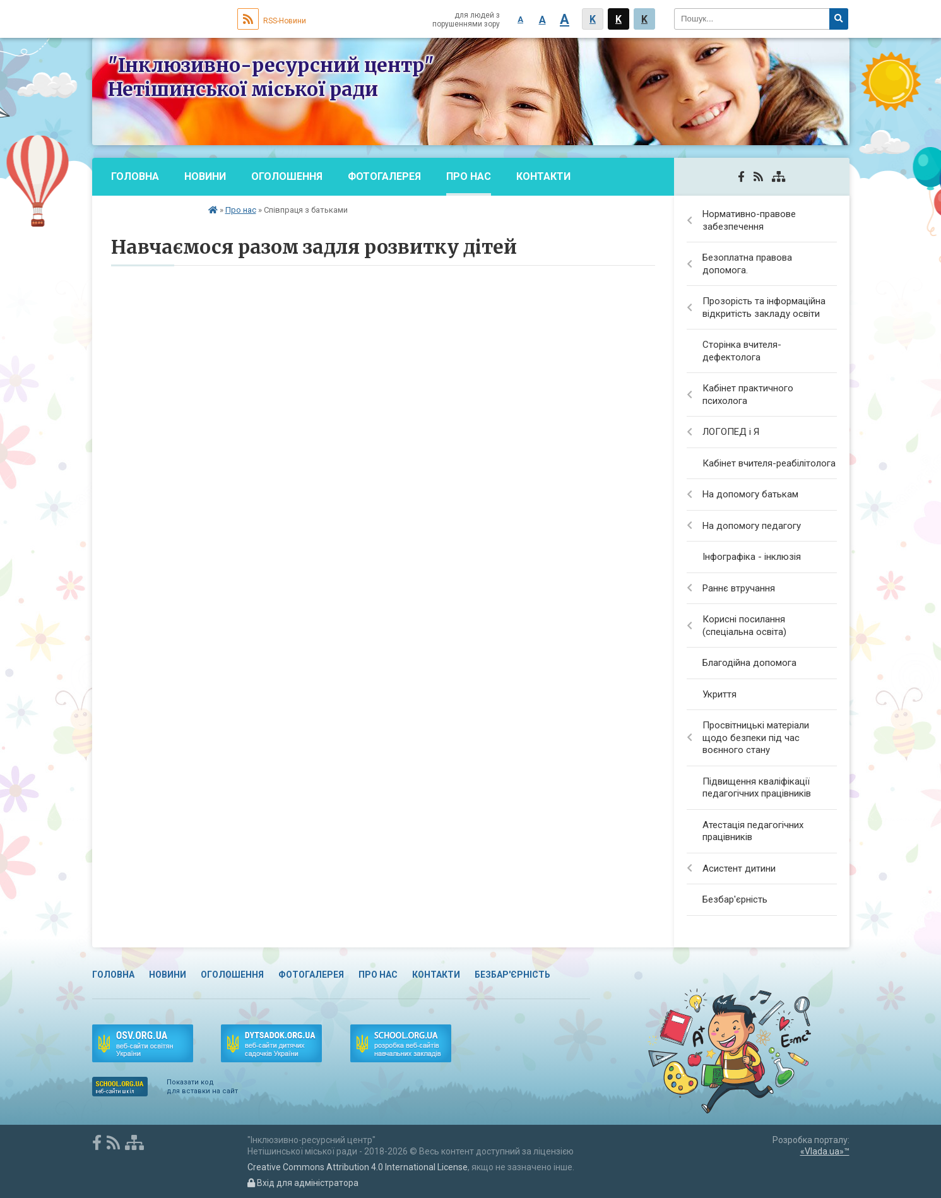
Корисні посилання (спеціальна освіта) (744, 626)
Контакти (543, 176)
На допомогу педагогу (751, 525)
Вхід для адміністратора (302, 1183)
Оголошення (287, 176)
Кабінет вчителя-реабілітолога (769, 463)
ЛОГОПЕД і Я (730, 431)
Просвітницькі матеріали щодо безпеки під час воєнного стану (755, 738)
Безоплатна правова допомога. (747, 264)
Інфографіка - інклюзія (751, 556)
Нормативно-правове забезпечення (749, 220)
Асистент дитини (739, 868)
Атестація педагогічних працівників (752, 831)
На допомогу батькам (750, 494)
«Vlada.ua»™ (824, 1151)
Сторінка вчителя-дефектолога (741, 351)
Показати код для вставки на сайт (202, 1086)
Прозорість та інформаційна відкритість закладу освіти (764, 307)
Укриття (719, 694)
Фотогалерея (384, 176)
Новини (205, 176)
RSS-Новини (271, 20)
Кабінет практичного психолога (747, 394)
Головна (135, 176)
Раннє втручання (738, 588)
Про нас (468, 176)
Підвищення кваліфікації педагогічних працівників (756, 788)
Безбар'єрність (153, 214)
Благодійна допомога (749, 662)
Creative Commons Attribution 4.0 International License (357, 1167)
